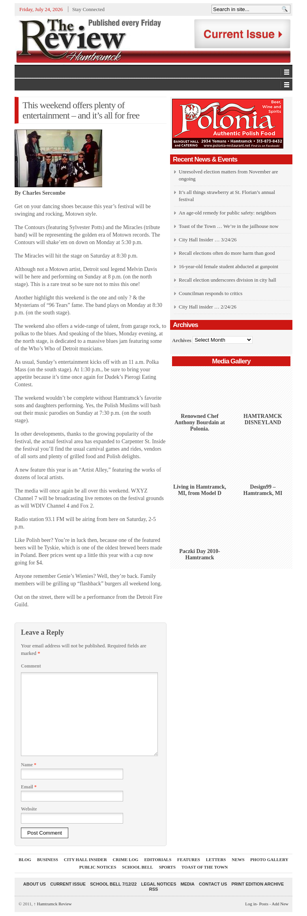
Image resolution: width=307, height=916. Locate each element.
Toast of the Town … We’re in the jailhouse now (229, 226)
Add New (280, 903)
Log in (250, 903)
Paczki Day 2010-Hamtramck (199, 554)
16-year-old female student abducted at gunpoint (228, 266)
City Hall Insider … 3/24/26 (208, 240)
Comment (31, 666)
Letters (216, 859)
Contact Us (213, 884)
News (238, 859)
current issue (68, 884)
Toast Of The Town (205, 867)
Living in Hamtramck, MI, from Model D (199, 490)
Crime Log (126, 859)
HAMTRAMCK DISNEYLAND (262, 419)
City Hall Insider (85, 859)
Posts (263, 903)
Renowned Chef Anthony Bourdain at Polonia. (199, 422)
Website (29, 809)
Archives (181, 340)
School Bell (137, 867)
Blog (25, 859)
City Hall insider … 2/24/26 (207, 307)
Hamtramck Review (53, 903)
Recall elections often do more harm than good (227, 253)
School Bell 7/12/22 (113, 884)
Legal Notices (158, 884)
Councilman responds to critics (210, 293)
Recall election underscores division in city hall (227, 280)
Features (188, 859)
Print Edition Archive (257, 884)
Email (29, 787)
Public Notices (97, 867)
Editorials (157, 859)
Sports (167, 867)
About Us (34, 884)
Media (188, 884)
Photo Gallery (269, 859)
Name (28, 764)
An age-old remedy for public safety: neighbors (227, 213)
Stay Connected (88, 9)
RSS (153, 889)
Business (47, 859)
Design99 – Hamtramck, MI (263, 490)
